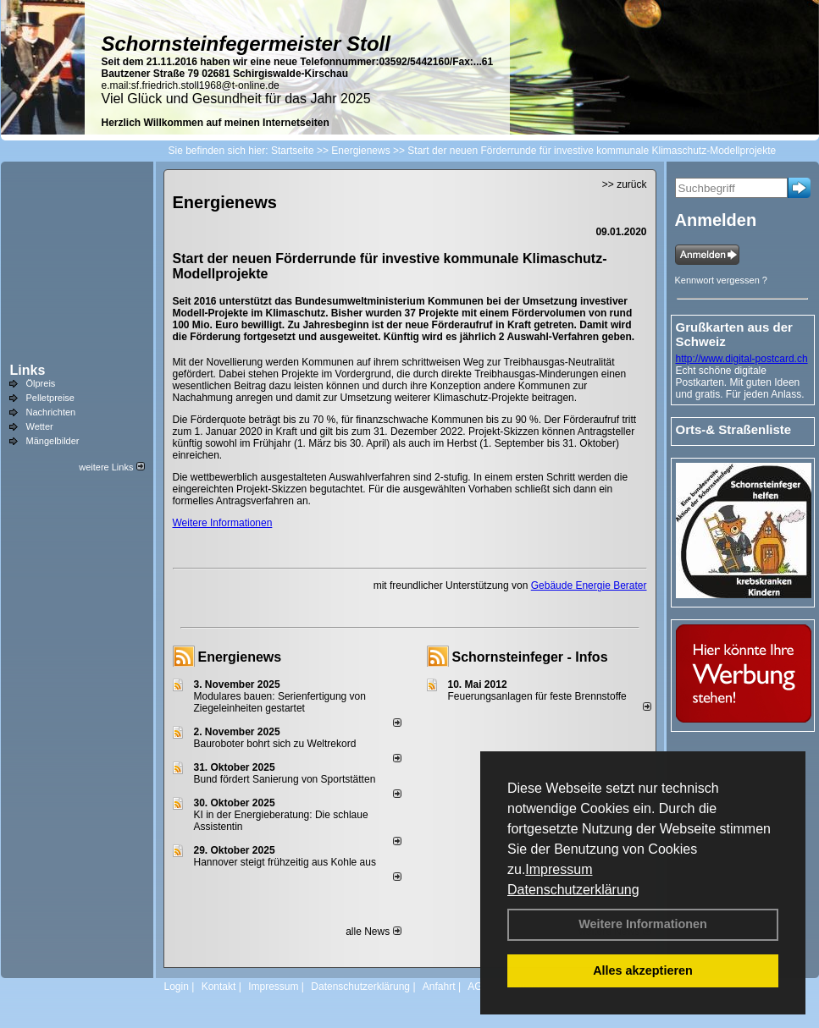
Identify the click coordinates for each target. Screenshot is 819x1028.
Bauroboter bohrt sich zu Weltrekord (275, 744)
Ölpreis (41, 383)
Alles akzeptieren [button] (643, 970)
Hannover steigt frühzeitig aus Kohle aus (285, 862)
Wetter (39, 426)
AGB (478, 986)
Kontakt (219, 986)
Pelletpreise (50, 398)
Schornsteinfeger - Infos (530, 657)
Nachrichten (51, 412)
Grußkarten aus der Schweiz (734, 334)
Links (28, 370)
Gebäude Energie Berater (589, 585)
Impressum (558, 869)
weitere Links (111, 467)
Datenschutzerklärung (573, 889)
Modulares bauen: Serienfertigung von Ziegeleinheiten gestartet (280, 702)
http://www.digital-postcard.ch (742, 359)
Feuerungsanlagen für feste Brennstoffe (537, 696)
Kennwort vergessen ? (721, 280)
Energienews (240, 657)
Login (176, 986)
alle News (373, 931)
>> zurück (624, 184)
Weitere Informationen (642, 924)
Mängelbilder (53, 441)
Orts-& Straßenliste (734, 429)
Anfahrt (439, 986)
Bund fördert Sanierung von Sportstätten (286, 779)
